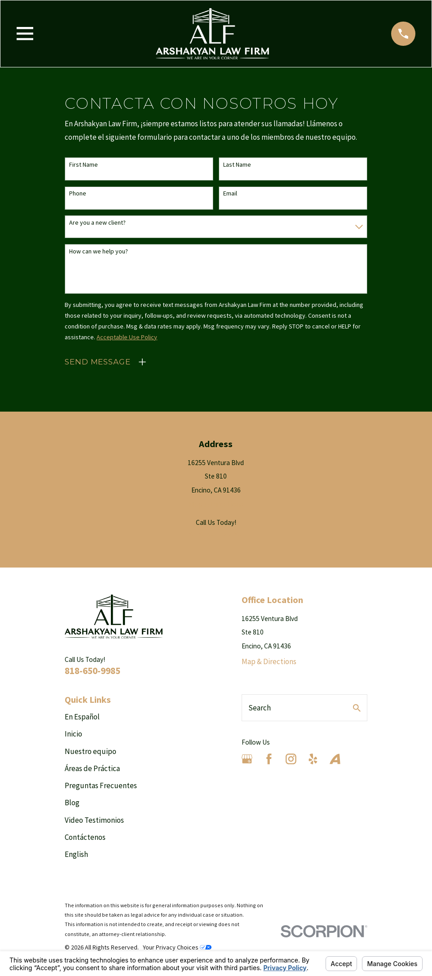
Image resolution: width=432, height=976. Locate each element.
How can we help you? (98, 251)
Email (230, 193)
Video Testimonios (94, 820)
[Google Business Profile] (247, 759)
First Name (83, 165)
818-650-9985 (216, 533)
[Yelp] (313, 759)
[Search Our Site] (357, 708)
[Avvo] (335, 759)
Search (259, 708)
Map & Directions (216, 504)
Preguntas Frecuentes (101, 785)
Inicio (73, 734)
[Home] (212, 33)
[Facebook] (269, 759)
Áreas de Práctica (92, 768)
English (76, 854)
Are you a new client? (97, 222)
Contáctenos (85, 837)
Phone (77, 193)
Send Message (97, 361)
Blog (72, 802)
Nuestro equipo (90, 751)
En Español (82, 717)
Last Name (237, 165)
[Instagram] (291, 759)
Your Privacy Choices (177, 947)
